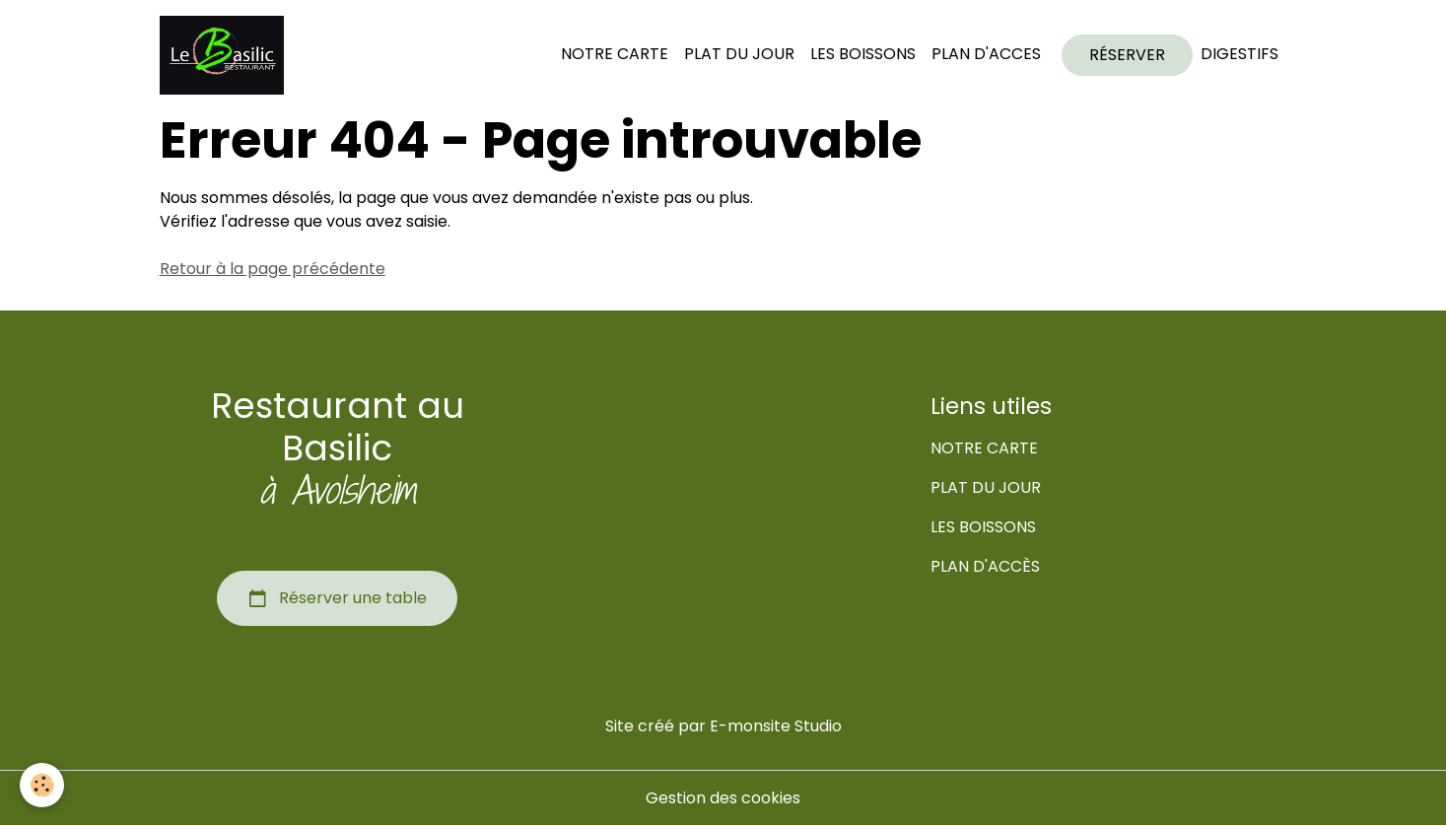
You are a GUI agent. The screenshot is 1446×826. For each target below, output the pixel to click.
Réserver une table (337, 598)
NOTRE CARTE (614, 53)
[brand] (226, 55)
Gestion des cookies (723, 798)
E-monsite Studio (776, 726)
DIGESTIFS (1239, 53)
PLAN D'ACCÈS (985, 566)
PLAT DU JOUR (739, 53)
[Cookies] (42, 785)
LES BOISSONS (863, 53)
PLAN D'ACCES (986, 53)
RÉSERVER (1127, 54)
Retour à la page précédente (272, 268)
